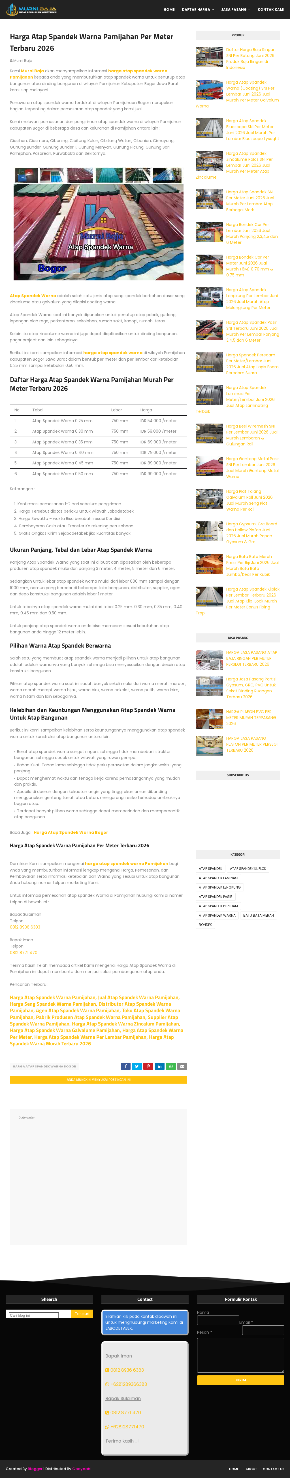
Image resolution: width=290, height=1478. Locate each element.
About (251, 1469)
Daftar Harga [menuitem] (196, 9)
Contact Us (273, 1469)
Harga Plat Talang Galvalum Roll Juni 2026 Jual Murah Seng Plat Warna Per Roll (249, 500)
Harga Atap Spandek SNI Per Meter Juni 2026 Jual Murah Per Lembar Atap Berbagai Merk (250, 201)
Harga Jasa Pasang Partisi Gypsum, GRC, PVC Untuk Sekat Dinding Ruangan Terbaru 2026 (251, 688)
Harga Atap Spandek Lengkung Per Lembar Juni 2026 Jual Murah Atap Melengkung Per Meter (252, 298)
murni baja (22, 60)
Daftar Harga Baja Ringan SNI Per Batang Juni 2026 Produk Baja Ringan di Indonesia (251, 58)
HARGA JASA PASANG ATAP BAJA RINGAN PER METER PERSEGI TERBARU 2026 (251, 658)
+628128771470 (124, 1427)
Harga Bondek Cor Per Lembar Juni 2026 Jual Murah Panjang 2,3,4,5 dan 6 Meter (252, 233)
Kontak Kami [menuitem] (271, 9)
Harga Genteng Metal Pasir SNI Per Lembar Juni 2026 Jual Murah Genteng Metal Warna (252, 467)
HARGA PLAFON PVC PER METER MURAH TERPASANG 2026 (251, 717)
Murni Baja (32, 71)
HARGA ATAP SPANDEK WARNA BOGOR (44, 1066)
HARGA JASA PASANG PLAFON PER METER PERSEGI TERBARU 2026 (252, 744)
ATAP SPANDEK (210, 868)
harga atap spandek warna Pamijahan (126, 863)
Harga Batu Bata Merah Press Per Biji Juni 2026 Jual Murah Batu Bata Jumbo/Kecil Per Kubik (252, 565)
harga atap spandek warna (112, 353)
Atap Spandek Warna (33, 296)
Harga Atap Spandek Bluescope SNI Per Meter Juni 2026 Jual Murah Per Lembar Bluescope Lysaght (252, 129)
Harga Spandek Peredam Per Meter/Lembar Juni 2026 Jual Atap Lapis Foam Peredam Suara (252, 364)
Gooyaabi (81, 1468)
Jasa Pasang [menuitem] (234, 9)
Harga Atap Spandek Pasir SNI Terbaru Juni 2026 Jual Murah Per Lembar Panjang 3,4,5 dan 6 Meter (252, 331)
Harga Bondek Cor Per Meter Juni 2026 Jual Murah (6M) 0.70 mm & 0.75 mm (249, 266)
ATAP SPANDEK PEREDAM (218, 906)
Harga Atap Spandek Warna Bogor (71, 832)
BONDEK (205, 924)
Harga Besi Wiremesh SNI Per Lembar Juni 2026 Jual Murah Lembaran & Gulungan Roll (252, 435)
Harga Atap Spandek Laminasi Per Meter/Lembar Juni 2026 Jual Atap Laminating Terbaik (235, 399)
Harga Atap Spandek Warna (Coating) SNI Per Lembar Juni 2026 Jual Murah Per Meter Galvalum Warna (237, 94)
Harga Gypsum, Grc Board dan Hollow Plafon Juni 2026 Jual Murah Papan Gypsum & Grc (251, 533)
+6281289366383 (126, 1384)
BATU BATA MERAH (258, 915)
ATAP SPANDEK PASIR (216, 896)
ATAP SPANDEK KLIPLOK (248, 868)
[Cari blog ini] (34, 1315)
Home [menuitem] (169, 9)
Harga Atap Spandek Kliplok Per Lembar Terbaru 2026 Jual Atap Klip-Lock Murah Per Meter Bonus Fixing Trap (238, 601)
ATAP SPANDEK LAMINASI (218, 878)
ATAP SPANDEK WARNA (217, 915)
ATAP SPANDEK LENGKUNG (220, 887)
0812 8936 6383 (25, 927)
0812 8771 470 (23, 952)
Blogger (35, 1468)
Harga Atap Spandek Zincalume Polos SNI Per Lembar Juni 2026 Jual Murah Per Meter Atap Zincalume (234, 165)
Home (234, 1469)
